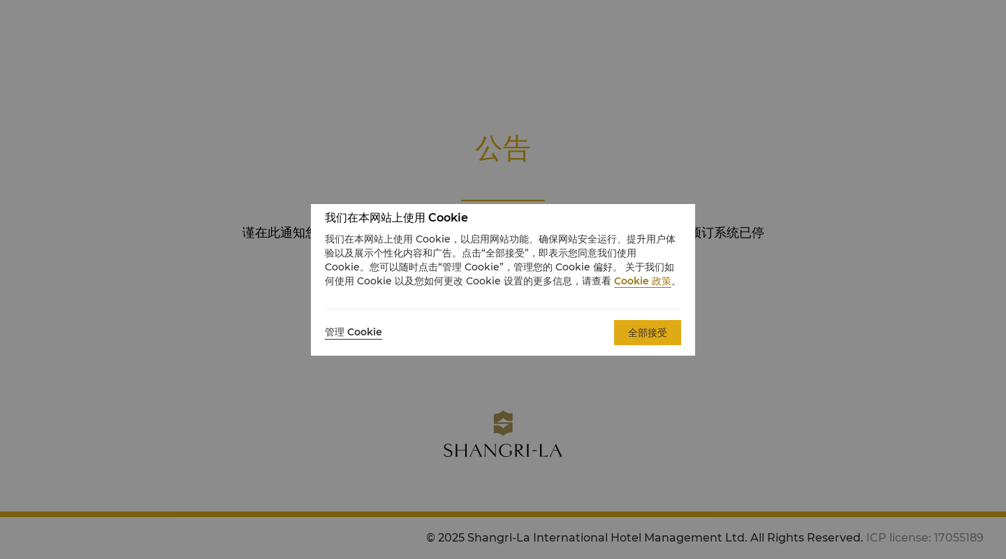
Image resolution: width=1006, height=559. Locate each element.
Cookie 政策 (642, 281)
